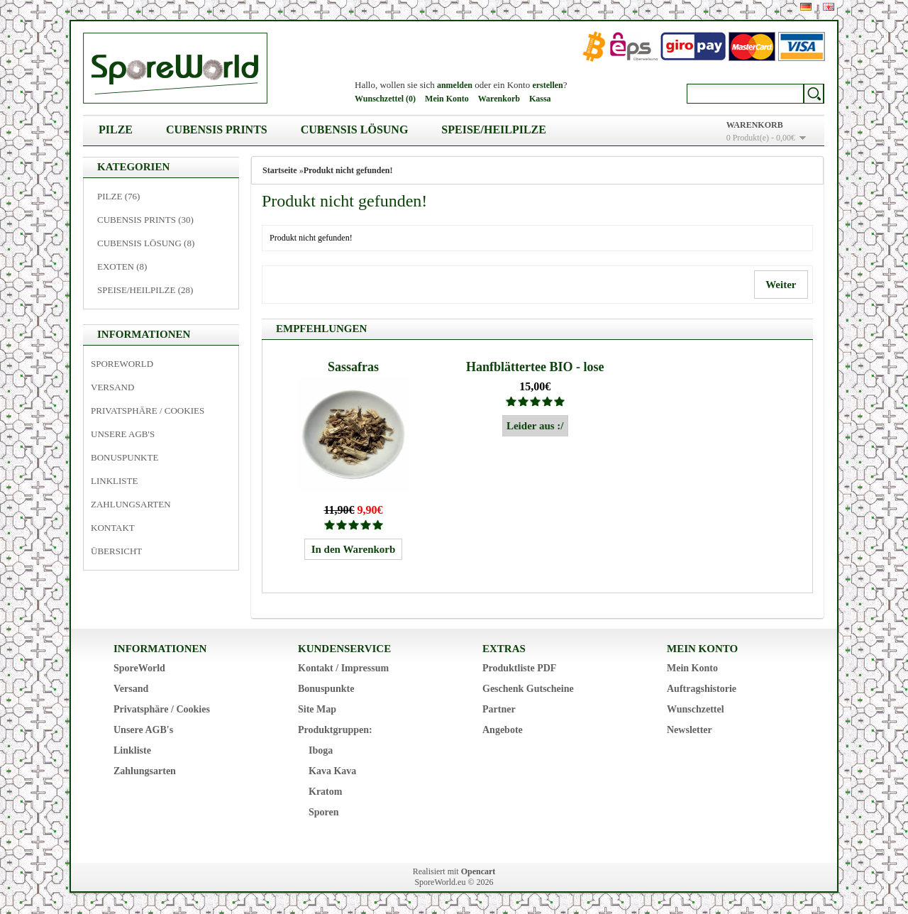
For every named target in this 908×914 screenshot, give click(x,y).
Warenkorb (499, 99)
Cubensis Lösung (355, 129)
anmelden (454, 85)
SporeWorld (122, 363)
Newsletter (689, 730)
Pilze (116, 129)
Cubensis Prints (216, 129)
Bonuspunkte (124, 457)
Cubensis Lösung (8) (145, 243)
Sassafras (353, 367)
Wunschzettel (695, 709)
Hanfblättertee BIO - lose (535, 367)
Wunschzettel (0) (385, 99)
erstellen (547, 85)
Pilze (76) (118, 196)
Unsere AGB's (123, 434)
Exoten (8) (122, 266)
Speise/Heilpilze (493, 129)
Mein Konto (447, 99)
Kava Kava (332, 771)
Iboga (321, 750)
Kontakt (113, 527)
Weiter (781, 284)
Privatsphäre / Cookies (147, 410)
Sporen (324, 812)
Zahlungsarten (131, 504)
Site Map (317, 709)
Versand (112, 387)
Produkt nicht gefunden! (348, 170)
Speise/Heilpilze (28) (145, 290)
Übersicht (116, 551)
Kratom (325, 791)
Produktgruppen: (335, 730)
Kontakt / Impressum (343, 668)
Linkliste (114, 480)
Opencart (478, 871)
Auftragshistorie (701, 688)
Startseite (279, 170)
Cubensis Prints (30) (145, 219)
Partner (499, 709)
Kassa (540, 99)
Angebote (502, 730)
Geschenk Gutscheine (528, 688)
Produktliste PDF (519, 668)
